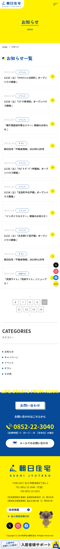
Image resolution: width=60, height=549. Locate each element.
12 (26, 309)
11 (19, 309)
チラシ (7, 368)
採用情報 (14, 509)
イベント (9, 362)
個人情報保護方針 (20, 516)
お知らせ (9, 351)
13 (33, 309)
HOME (4, 46)
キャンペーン (11, 357)
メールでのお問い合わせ (34, 444)
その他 (7, 374)
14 (41, 309)
